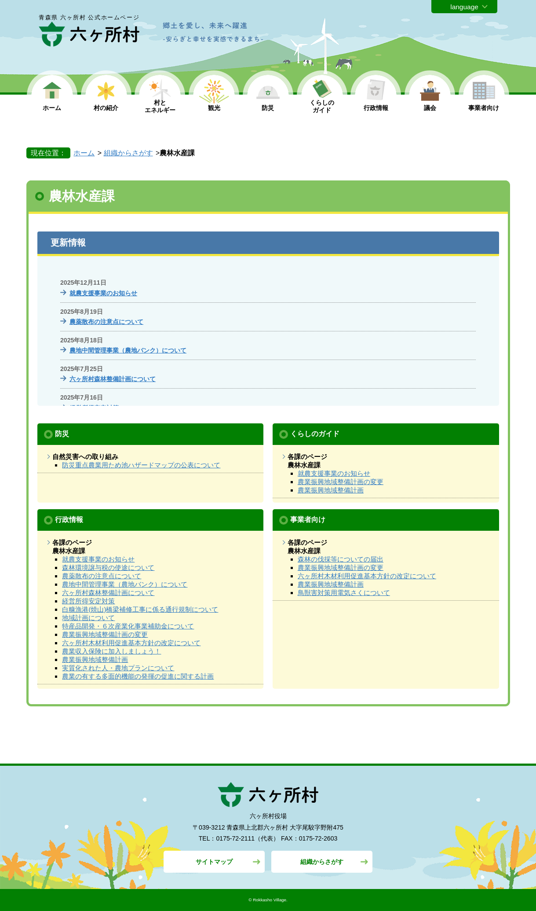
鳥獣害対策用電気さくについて (344, 592)
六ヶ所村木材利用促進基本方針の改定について (131, 643)
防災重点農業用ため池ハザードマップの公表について (141, 465)
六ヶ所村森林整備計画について (112, 378)
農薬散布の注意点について (106, 321)
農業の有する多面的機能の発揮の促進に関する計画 (138, 676)
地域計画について (88, 617)
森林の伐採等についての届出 (340, 559)
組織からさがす (128, 153)
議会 (430, 107)
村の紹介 (106, 107)
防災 (268, 107)
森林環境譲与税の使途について (108, 567)
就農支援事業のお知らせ (103, 293)
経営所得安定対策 (88, 601)
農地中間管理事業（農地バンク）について (127, 350)
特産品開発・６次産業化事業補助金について (128, 626)
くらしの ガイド (322, 106)
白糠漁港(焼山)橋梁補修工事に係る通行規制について (140, 609)
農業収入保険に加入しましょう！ (111, 651)
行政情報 (376, 107)
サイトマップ (214, 861)
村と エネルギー (160, 106)
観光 (214, 107)
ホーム (52, 107)
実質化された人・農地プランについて (118, 668)
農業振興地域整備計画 (331, 490)
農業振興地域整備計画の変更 (340, 481)
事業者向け (483, 107)
